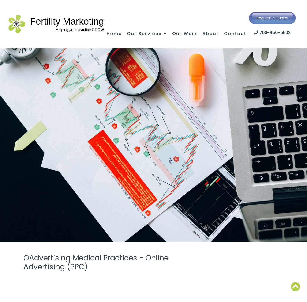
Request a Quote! (272, 18)
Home (114, 34)
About (210, 34)
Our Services (147, 34)
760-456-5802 (275, 32)
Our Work (184, 34)
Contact (235, 34)
